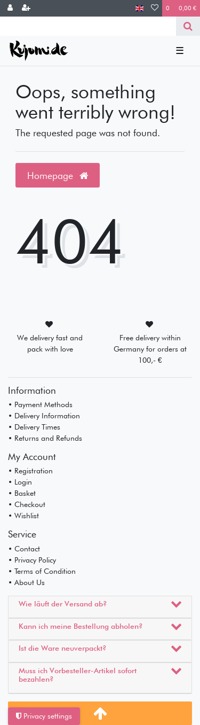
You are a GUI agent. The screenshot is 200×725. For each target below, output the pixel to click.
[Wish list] (154, 8)
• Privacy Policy (32, 560)
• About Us (26, 582)
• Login (20, 482)
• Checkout (26, 504)
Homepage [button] (57, 175)
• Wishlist (23, 515)
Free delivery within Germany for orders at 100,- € (150, 348)
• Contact (24, 548)
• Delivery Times (34, 427)
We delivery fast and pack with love (50, 343)
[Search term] (88, 26)
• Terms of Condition (42, 571)
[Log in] (10, 8)
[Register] (26, 8)
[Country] (139, 8)
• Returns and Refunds (45, 438)
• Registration (30, 470)
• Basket (22, 493)
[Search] (188, 26)
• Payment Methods (40, 404)
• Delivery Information (44, 415)
